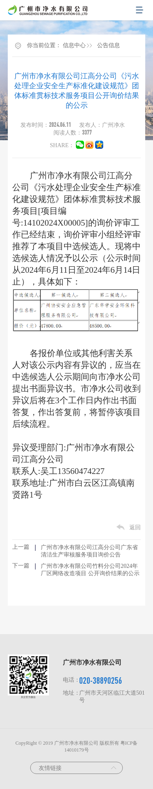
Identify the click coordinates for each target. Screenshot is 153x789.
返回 (135, 527)
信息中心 (74, 45)
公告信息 (108, 45)
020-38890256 (100, 680)
